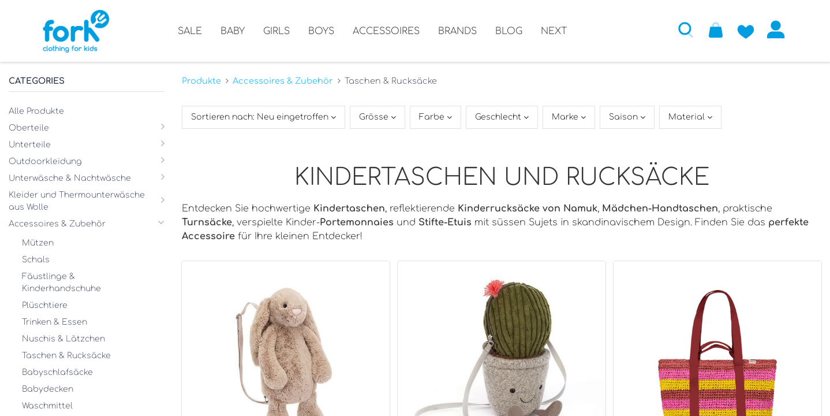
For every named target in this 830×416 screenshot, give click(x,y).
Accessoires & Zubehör (283, 81)
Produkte (201, 81)
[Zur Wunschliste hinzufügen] (745, 29)
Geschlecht (499, 117)
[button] (685, 29)
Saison (624, 117)
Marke (566, 117)
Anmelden (775, 29)
